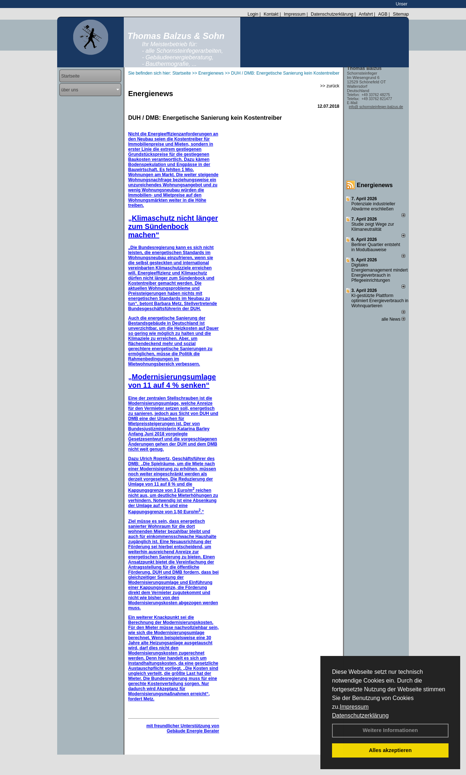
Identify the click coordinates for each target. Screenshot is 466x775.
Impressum (354, 707)
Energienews (375, 185)
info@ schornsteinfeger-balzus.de (376, 107)
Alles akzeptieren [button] (390, 750)
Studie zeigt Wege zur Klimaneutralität (372, 227)
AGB (382, 14)
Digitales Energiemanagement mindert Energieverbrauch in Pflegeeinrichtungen (379, 272)
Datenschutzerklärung (360, 715)
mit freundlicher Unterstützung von (182, 725)
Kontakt (271, 14)
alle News (393, 319)
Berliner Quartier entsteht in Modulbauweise (375, 247)
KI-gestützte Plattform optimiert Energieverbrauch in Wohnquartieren (379, 300)
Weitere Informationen (390, 730)
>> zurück (329, 85)
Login (253, 14)
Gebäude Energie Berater (193, 731)
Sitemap (401, 14)
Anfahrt (366, 14)
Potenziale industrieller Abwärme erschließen (373, 206)
